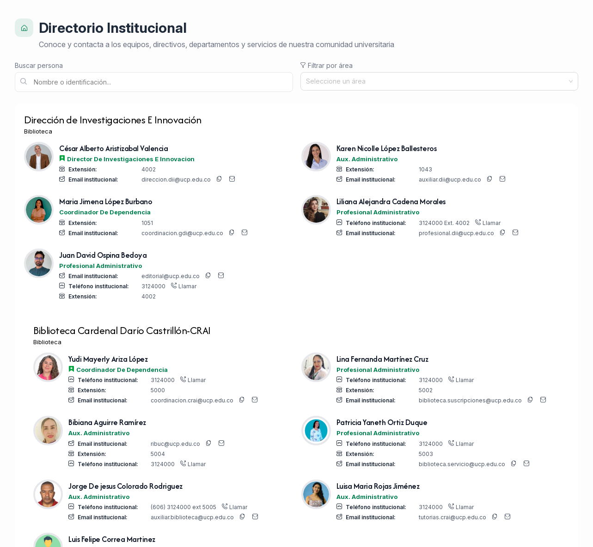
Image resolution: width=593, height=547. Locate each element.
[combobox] (436, 81)
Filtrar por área (326, 65)
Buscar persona (39, 65)
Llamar (488, 222)
